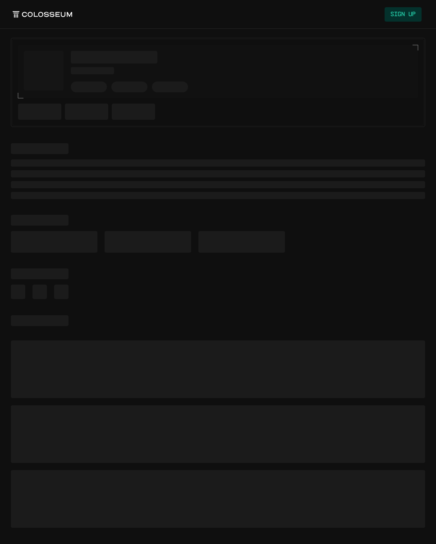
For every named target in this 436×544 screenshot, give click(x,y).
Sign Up (403, 14)
